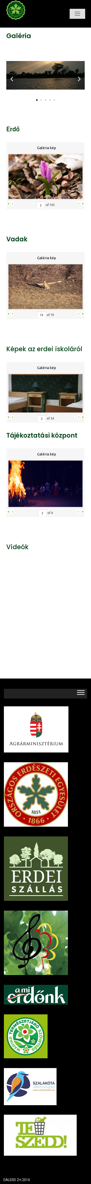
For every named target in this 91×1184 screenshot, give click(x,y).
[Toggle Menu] (81, 693)
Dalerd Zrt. (24, 24)
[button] (37, 100)
